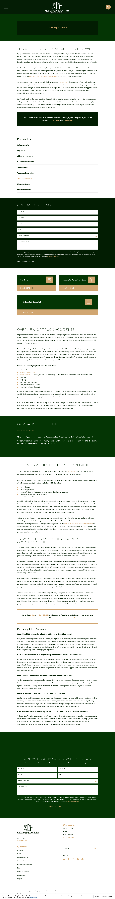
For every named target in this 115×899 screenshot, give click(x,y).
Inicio (19, 854)
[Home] (57, 7)
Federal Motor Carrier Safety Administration (78, 524)
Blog (18, 868)
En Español (20, 850)
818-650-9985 (23, 840)
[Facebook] (68, 859)
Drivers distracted (25, 375)
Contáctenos (21, 875)
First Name (21, 211)
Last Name (21, 217)
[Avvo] (82, 859)
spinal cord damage (50, 76)
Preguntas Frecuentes (24, 864)
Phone (20, 223)
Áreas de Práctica (22, 861)
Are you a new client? (24, 235)
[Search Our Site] (95, 848)
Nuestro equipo (22, 857)
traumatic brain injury (36, 76)
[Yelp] (78, 859)
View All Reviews (25, 431)
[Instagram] (73, 859)
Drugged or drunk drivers (28, 372)
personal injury (63, 82)
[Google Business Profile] (64, 859)
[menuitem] (57, 145)
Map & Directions (68, 838)
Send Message (23, 261)
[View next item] (21, 449)
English (19, 879)
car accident (71, 472)
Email (19, 229)
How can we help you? (24, 241)
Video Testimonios (23, 872)
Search (67, 848)
